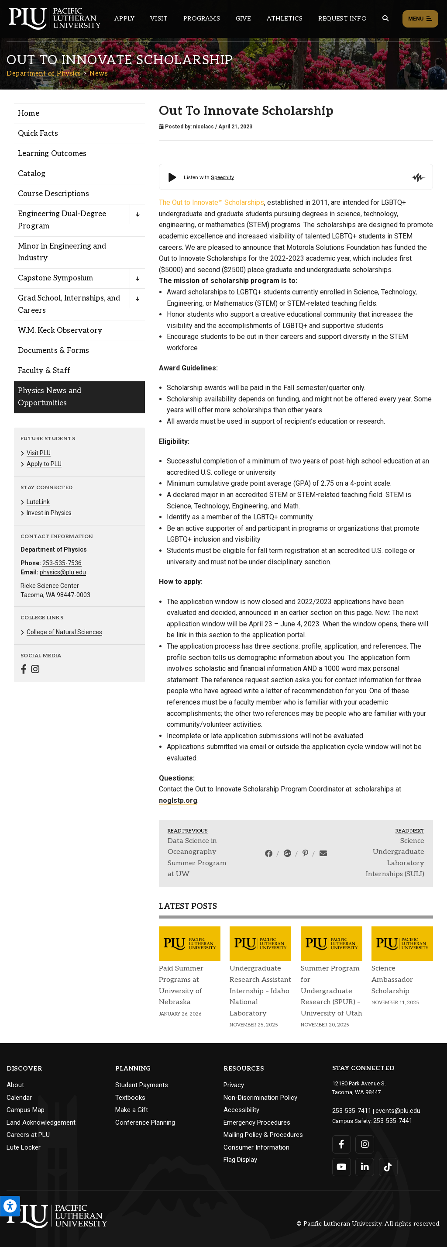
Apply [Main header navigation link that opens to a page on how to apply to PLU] (124, 18)
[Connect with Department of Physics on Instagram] (35, 670)
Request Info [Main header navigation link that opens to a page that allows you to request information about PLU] (342, 18)
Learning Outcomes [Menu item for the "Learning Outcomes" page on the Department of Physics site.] (52, 153)
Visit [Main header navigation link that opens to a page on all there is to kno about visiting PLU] (159, 18)
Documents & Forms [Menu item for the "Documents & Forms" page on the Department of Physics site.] (53, 350)
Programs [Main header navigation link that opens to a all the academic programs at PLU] (201, 18)
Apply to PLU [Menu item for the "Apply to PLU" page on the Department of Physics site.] (44, 463)
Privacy (234, 1085)
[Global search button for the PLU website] (385, 18)
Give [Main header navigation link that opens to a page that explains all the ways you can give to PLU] (243, 18)
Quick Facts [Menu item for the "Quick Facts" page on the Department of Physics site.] (38, 133)
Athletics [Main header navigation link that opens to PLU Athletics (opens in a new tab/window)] (285, 18)
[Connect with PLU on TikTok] (387, 1165)
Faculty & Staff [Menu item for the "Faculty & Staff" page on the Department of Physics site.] (44, 370)
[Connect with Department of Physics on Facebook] (24, 670)
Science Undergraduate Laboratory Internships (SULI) (395, 858)
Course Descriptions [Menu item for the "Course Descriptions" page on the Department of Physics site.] (53, 194)
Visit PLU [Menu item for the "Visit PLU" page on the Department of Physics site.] (39, 452)
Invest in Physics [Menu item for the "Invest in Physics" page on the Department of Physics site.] (49, 512)
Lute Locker (24, 1147)
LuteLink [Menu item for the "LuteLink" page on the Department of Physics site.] (38, 501)
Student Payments (141, 1085)
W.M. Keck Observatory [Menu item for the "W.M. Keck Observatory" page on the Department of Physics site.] (60, 330)
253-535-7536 (62, 563)
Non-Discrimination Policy (260, 1098)
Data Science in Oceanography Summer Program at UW (197, 858)
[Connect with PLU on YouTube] (341, 1165)
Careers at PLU (28, 1135)
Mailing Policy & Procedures (263, 1135)
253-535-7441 (390, 1119)
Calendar (19, 1098)
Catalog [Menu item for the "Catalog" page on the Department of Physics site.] (31, 173)
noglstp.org (178, 800)
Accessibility (241, 1110)
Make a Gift (131, 1110)
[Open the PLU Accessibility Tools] (10, 1206)
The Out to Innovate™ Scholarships (211, 202)
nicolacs (203, 127)
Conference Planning (145, 1122)
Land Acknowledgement (41, 1122)
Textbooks (130, 1098)
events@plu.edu (390, 1110)
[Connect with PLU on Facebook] (341, 1142)
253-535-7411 (349, 1110)
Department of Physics (44, 73)
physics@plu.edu (63, 572)
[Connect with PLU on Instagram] (364, 1142)
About (15, 1085)
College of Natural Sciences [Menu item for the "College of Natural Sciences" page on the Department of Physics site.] (64, 632)
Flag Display (240, 1160)
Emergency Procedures (257, 1122)
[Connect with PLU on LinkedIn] (364, 1165)
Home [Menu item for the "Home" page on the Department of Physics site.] (28, 113)
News (98, 73)
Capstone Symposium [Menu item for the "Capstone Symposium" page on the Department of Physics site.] (55, 278)
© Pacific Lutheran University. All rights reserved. (368, 1221)
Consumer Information (256, 1147)
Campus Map (26, 1110)
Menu (420, 19)
